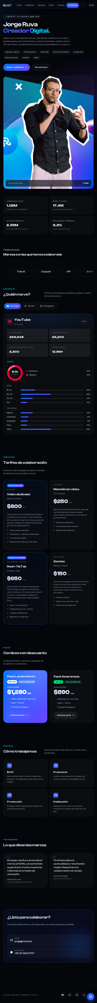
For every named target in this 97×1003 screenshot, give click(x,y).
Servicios (41, 5)
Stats (19, 5)
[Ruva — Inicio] (7, 5)
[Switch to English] (91, 5)
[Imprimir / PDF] (90, 996)
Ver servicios (41, 67)
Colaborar (72, 5)
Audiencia (29, 5)
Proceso (61, 5)
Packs (51, 5)
